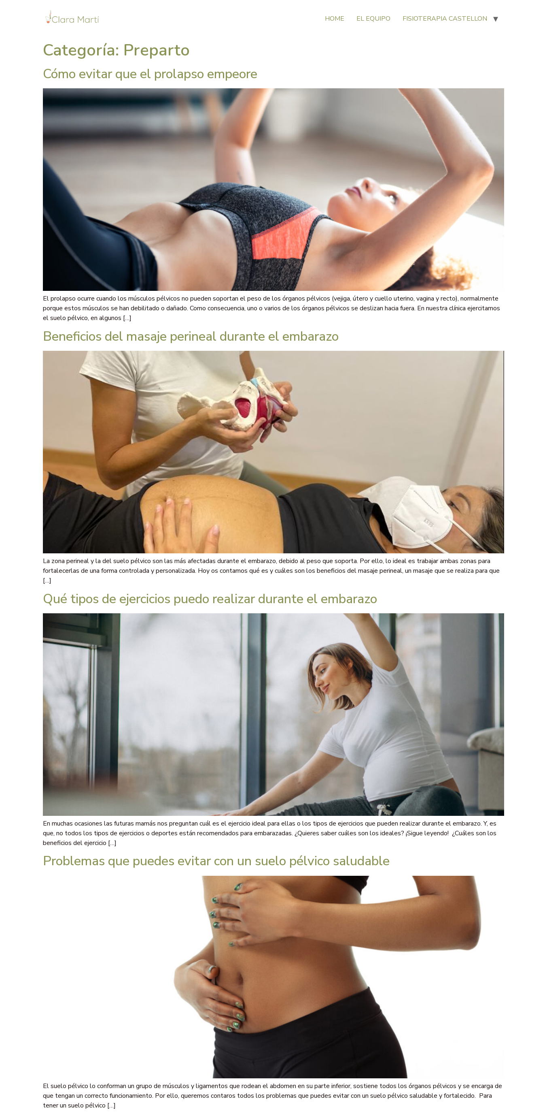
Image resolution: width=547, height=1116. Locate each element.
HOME (334, 18)
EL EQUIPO (373, 18)
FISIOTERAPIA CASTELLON (445, 18)
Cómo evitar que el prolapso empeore (150, 74)
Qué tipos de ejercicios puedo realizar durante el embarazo (210, 599)
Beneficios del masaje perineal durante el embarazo (191, 336)
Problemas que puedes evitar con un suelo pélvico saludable (216, 861)
